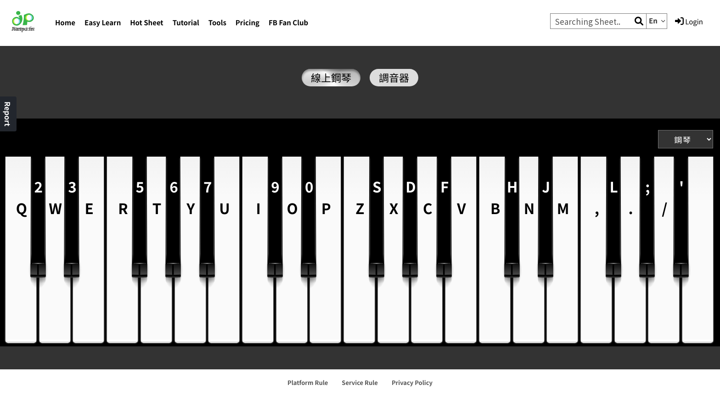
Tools (217, 23)
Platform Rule (307, 382)
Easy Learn (102, 23)
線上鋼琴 (331, 77)
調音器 (394, 77)
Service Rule (360, 382)
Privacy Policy (412, 382)
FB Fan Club (288, 23)
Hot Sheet (146, 23)
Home (65, 23)
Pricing (247, 23)
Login (689, 22)
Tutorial (186, 23)
